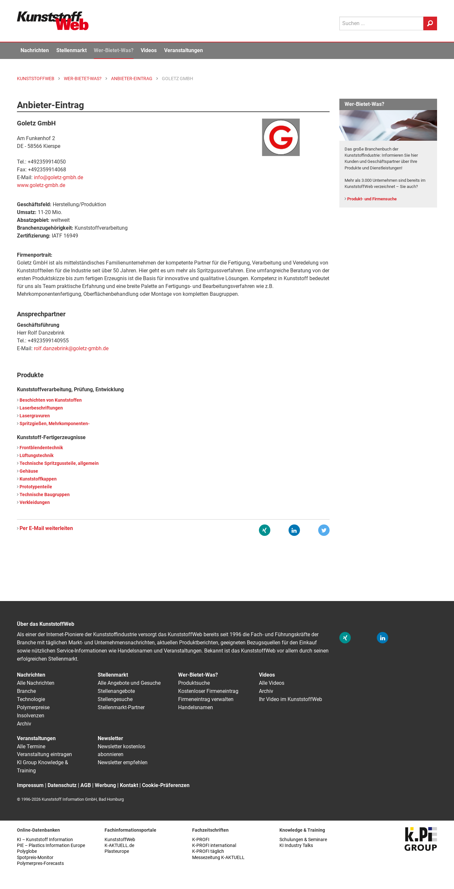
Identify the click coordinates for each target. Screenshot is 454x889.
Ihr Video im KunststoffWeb (290, 699)
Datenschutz (62, 785)
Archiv (24, 724)
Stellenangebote (116, 691)
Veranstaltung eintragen (44, 754)
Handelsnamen (195, 707)
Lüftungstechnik (36, 455)
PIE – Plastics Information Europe (51, 845)
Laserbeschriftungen (41, 408)
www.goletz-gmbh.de (41, 185)
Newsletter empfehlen (123, 762)
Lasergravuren (35, 416)
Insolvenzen (30, 715)
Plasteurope (117, 851)
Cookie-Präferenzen (166, 785)
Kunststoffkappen (38, 479)
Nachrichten (35, 50)
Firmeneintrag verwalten (206, 699)
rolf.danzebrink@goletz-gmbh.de (71, 348)
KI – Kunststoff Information (45, 839)
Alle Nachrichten (35, 683)
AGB (85, 785)
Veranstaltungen (183, 50)
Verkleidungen (35, 502)
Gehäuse (29, 471)
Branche (26, 691)
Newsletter (110, 738)
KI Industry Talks (296, 845)
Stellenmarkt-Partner (121, 707)
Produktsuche (194, 683)
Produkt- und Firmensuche (372, 198)
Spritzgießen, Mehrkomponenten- (55, 423)
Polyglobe (27, 851)
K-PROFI (200, 839)
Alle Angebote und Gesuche (129, 683)
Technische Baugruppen (45, 494)
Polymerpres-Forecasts (40, 863)
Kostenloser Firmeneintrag (208, 691)
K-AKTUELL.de (119, 845)
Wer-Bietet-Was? (114, 50)
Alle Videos (271, 683)
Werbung (105, 785)
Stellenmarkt (71, 50)
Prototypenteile (36, 487)
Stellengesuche (115, 699)
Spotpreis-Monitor (35, 857)
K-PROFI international (214, 845)
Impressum (30, 785)
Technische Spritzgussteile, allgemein (59, 463)
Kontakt (129, 785)
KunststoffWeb (120, 839)
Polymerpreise (33, 707)
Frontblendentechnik (41, 448)
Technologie (31, 699)
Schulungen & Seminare (303, 839)
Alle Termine (31, 746)
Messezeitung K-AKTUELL (218, 857)
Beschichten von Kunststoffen (51, 400)
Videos (149, 50)
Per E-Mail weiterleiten (46, 528)
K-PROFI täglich (208, 851)
